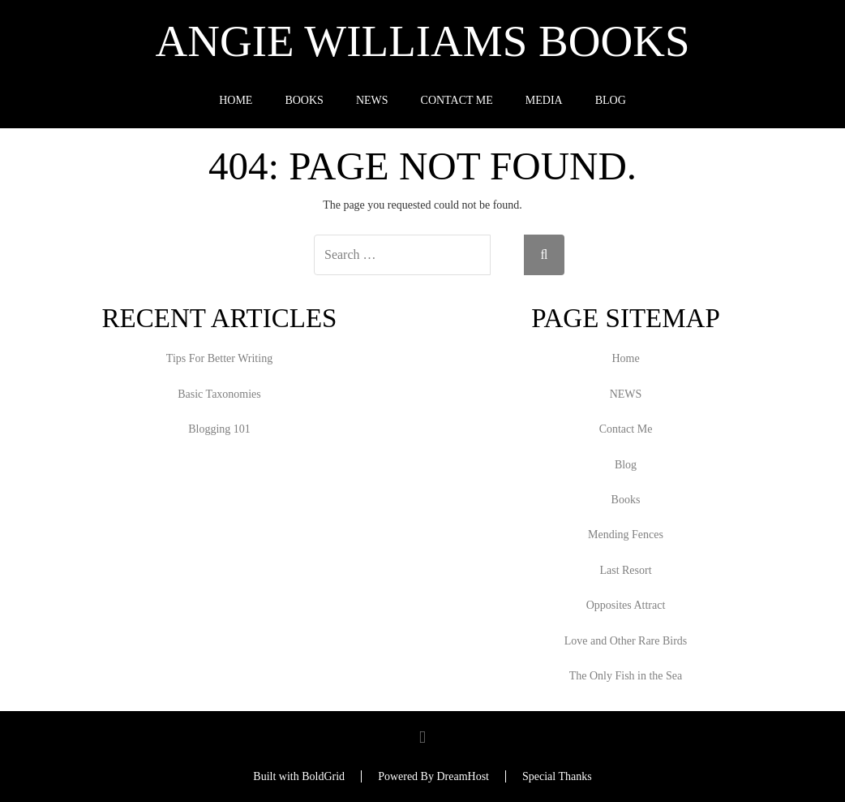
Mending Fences (625, 534)
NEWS (372, 100)
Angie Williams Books (423, 41)
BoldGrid (323, 776)
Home (235, 100)
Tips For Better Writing (219, 358)
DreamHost (462, 776)
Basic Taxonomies (219, 394)
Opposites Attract (626, 605)
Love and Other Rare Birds (626, 641)
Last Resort (625, 570)
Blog (610, 100)
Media (544, 100)
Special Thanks (557, 776)
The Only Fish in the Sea (626, 676)
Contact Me (457, 100)
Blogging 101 (219, 429)
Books (304, 100)
